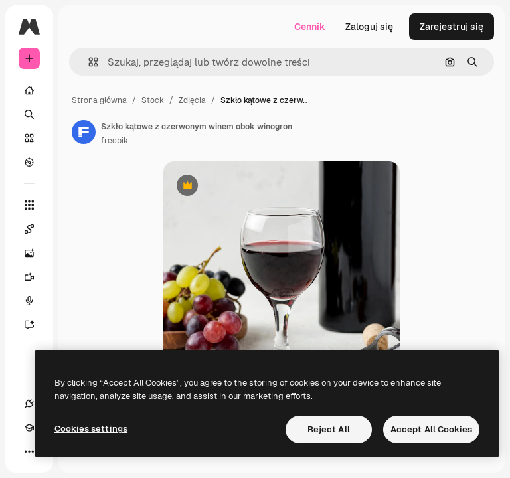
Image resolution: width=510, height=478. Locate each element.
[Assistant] (36, 324)
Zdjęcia (192, 100)
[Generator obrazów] (36, 253)
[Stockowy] (29, 138)
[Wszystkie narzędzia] (29, 205)
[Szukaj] (29, 114)
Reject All (328, 429)
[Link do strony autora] (84, 132)
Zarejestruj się (451, 27)
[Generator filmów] (36, 276)
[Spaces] (36, 229)
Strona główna (99, 100)
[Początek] (29, 90)
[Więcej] (29, 451)
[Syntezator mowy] (36, 300)
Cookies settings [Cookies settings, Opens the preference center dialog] (91, 428)
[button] (88, 62)
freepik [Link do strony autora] (114, 140)
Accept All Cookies (431, 429)
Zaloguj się (369, 27)
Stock (152, 100)
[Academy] (29, 427)
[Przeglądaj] (29, 162)
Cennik (309, 27)
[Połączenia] (29, 403)
